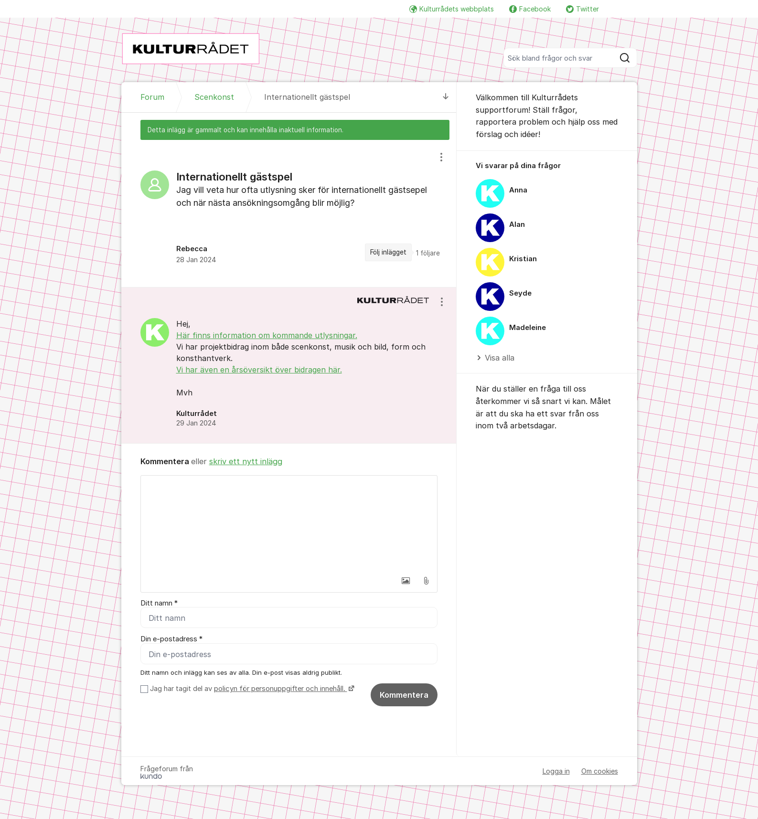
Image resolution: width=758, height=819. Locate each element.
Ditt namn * (159, 603)
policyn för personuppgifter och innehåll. (280, 689)
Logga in (556, 771)
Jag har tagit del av (251, 689)
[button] (406, 580)
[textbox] (289, 523)
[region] (289, 213)
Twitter (582, 9)
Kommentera (404, 695)
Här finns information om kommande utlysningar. (266, 335)
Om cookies (599, 771)
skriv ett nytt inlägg (245, 461)
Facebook (530, 9)
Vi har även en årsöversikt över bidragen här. (259, 369)
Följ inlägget (388, 252)
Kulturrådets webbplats (451, 9)
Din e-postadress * (171, 639)
